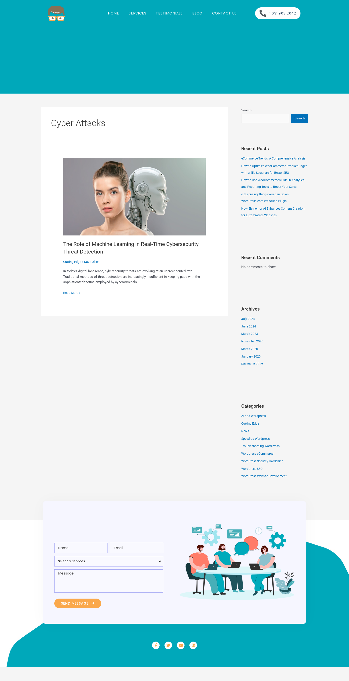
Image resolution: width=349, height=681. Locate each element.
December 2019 (252, 378)
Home (113, 13)
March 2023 (250, 348)
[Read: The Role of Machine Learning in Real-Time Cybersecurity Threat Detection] (134, 196)
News (245, 445)
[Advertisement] (174, 58)
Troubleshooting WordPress (262, 460)
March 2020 (250, 363)
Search (246, 110)
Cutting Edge (72, 262)
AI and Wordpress (254, 430)
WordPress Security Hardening (263, 475)
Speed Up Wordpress (256, 452)
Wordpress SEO (252, 483)
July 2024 (248, 333)
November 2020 (253, 355)
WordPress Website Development (266, 490)
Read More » (72, 292)
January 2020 (251, 370)
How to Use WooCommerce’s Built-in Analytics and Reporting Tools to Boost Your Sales (274, 193)
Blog (197, 13)
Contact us (224, 13)
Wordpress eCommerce (258, 467)
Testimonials (169, 13)
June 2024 (248, 340)
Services (137, 13)
